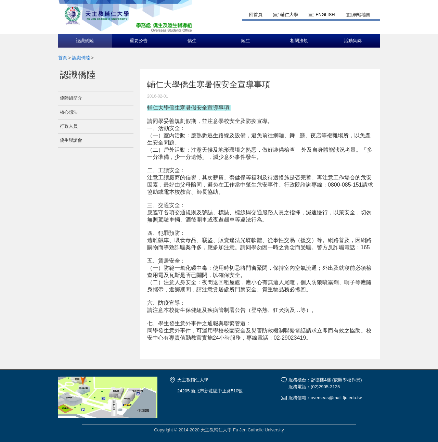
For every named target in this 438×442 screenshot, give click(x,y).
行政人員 (69, 126)
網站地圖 (361, 14)
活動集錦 (353, 40)
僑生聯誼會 (71, 140)
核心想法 (69, 112)
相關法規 (299, 40)
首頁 (62, 57)
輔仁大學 (289, 14)
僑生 (192, 40)
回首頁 (255, 14)
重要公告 (138, 40)
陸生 (245, 40)
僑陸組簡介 (71, 98)
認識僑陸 (85, 40)
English (325, 14)
